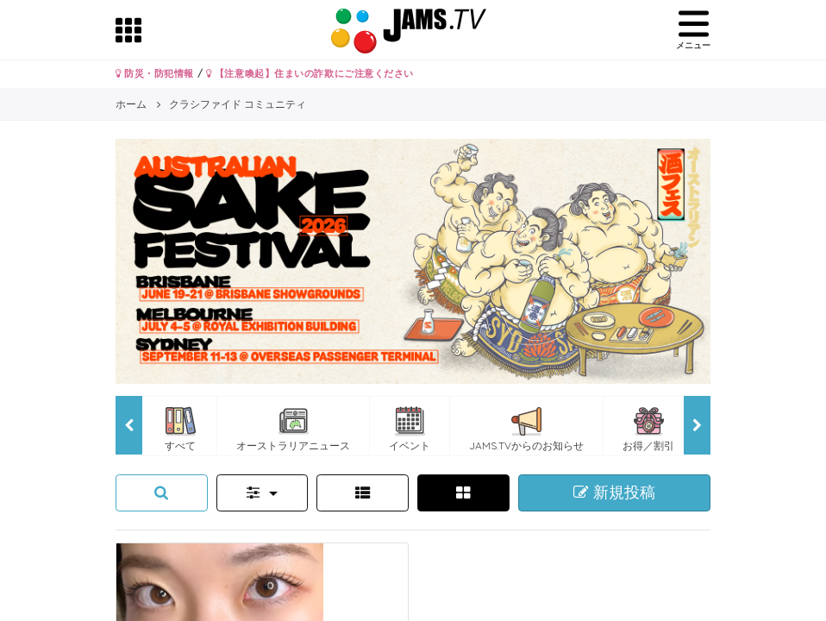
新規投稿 (614, 492)
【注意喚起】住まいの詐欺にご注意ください (310, 73)
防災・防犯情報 (155, 73)
